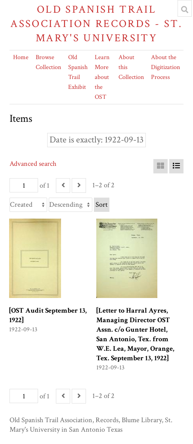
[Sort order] (70, 205)
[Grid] (160, 166)
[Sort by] (28, 205)
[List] (176, 166)
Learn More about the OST (102, 77)
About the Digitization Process (165, 67)
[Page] (24, 185)
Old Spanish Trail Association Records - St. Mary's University (96, 23)
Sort (102, 204)
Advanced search (33, 163)
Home (21, 57)
